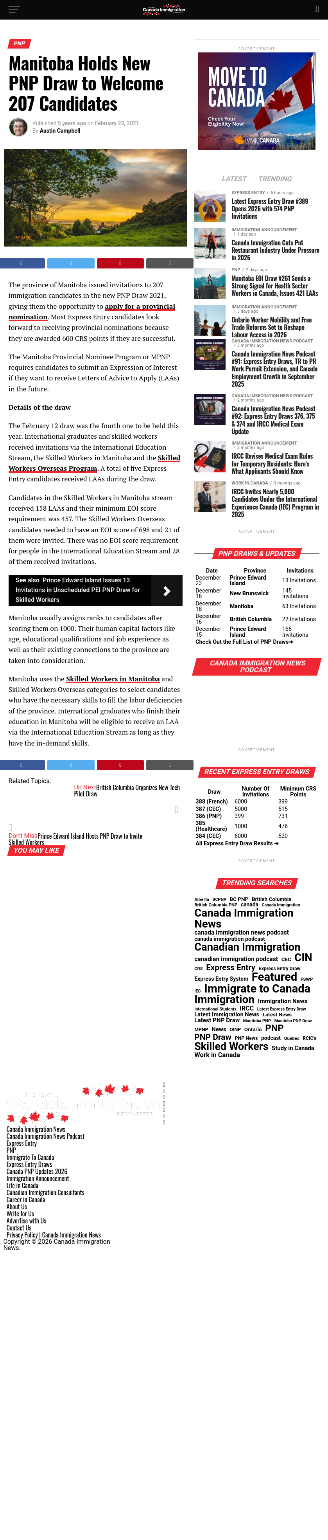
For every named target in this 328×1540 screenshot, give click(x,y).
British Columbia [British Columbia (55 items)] (272, 899)
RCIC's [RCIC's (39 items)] (309, 1038)
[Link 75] (234, 179)
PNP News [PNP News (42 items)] (246, 1038)
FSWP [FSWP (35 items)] (307, 979)
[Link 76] (275, 179)
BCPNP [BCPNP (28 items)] (219, 900)
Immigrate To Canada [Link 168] (30, 1157)
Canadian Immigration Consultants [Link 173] (45, 1192)
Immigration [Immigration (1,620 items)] (224, 999)
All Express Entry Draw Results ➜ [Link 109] (237, 843)
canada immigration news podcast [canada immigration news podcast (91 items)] (241, 932)
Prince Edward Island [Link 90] (248, 632)
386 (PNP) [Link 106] (208, 816)
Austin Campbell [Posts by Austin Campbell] (60, 131)
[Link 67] (113, 678)
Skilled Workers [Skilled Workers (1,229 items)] (231, 1046)
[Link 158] (164, 1091)
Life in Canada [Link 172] (22, 1185)
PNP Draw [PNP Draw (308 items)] (212, 1037)
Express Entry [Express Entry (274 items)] (230, 968)
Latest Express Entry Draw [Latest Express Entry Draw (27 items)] (281, 1009)
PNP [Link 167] (11, 1150)
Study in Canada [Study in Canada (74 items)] (293, 1048)
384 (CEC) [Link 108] (208, 836)
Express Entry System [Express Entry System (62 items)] (221, 979)
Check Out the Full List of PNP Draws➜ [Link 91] (244, 642)
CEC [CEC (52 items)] (286, 959)
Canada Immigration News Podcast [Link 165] (45, 1136)
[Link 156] (85, 1122)
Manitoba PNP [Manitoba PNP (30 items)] (257, 1021)
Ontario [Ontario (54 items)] (253, 1029)
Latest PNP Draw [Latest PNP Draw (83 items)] (217, 1020)
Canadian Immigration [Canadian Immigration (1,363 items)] (247, 947)
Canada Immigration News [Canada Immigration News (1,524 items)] (243, 918)
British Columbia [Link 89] (251, 619)
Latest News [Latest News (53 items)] (277, 1014)
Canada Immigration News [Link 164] (36, 1129)
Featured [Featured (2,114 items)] (275, 977)
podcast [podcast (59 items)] (271, 1038)
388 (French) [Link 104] (211, 801)
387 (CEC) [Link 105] (208, 809)
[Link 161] (164, 1110)
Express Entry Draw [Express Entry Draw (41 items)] (280, 968)
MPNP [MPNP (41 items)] (201, 1029)
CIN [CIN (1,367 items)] (303, 958)
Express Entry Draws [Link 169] (29, 1164)
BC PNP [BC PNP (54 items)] (238, 899)
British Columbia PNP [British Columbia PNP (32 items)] (215, 905)
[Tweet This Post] (71, 263)
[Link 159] (164, 1097)
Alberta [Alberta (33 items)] (201, 899)
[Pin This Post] (120, 263)
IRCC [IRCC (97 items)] (247, 1008)
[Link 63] (170, 263)
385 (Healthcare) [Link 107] (211, 826)
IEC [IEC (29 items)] (197, 991)
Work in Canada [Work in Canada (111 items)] (217, 1055)
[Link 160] (164, 1104)
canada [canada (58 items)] (249, 905)
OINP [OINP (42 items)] (235, 1029)
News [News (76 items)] (218, 1029)
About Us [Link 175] (17, 1206)
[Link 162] (164, 1116)
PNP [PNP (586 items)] (274, 1028)
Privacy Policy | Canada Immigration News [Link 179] (54, 1234)
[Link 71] (170, 765)
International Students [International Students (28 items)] (215, 1009)
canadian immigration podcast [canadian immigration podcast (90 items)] (236, 959)
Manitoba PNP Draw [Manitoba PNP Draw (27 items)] (293, 1021)
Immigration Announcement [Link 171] (38, 1178)
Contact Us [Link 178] (19, 1227)
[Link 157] (164, 1085)
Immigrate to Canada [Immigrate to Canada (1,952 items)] (257, 988)
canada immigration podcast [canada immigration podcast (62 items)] (229, 939)
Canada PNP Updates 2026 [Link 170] (37, 1171)
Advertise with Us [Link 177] (26, 1220)
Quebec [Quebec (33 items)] (291, 1038)
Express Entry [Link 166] (22, 1143)
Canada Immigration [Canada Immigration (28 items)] (281, 905)
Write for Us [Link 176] (20, 1213)
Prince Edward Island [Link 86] (248, 581)
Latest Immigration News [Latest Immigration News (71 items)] (226, 1015)
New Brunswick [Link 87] (249, 593)
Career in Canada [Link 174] (26, 1199)
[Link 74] (256, 148)
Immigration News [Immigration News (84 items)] (283, 1001)
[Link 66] (96, 590)
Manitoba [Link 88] (242, 606)
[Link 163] (164, 1122)
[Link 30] (164, 13)
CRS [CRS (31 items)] (198, 969)
